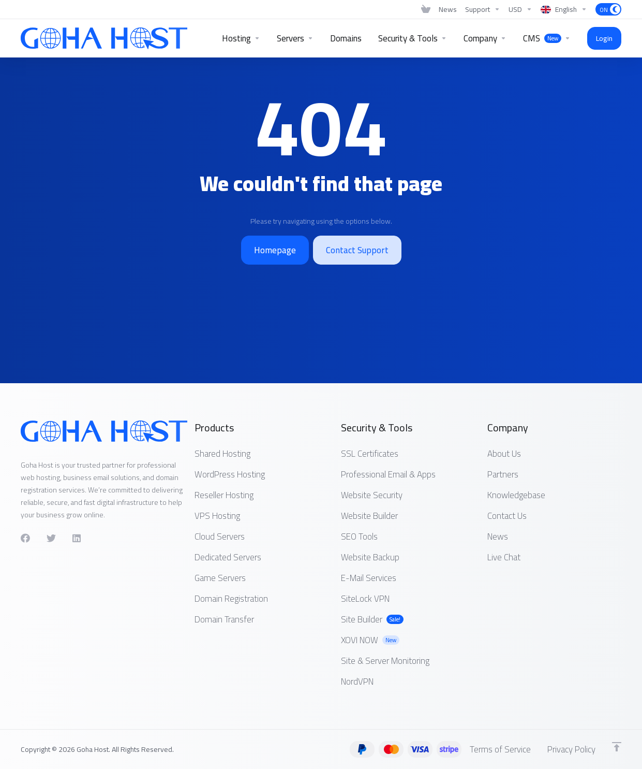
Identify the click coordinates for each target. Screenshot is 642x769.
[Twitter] (51, 538)
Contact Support (357, 250)
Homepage (275, 250)
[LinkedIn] (77, 538)
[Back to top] (617, 747)
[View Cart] (426, 9)
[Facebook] (25, 538)
